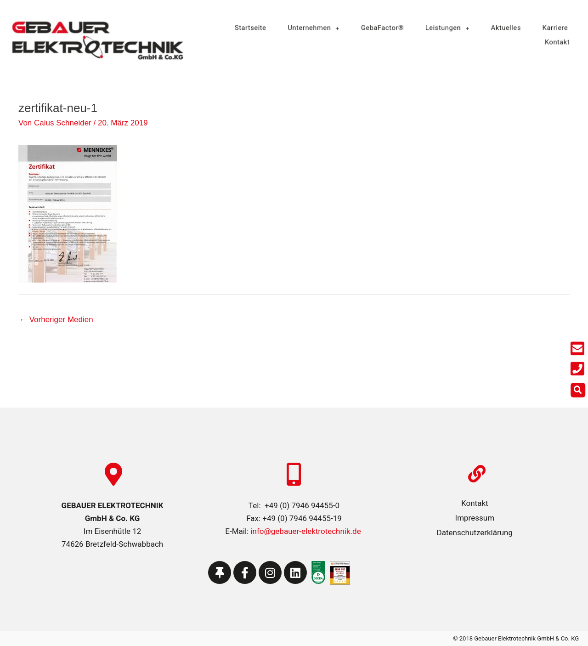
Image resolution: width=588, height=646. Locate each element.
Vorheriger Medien (56, 319)
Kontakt (548, 41)
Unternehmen (318, 28)
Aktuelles (499, 28)
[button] (579, 390)
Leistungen (444, 28)
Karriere (546, 28)
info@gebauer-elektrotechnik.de (305, 531)
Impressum (475, 517)
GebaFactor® (382, 28)
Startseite (258, 28)
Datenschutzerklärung (475, 532)
